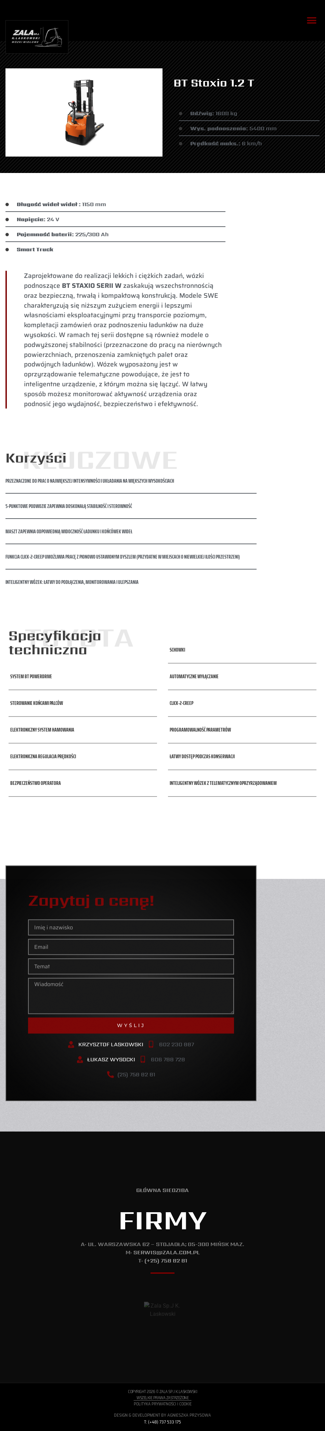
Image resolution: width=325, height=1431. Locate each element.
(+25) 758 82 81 (165, 1261)
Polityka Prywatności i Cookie (163, 1404)
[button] (312, 20)
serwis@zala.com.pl (166, 1252)
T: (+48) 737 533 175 (162, 1422)
